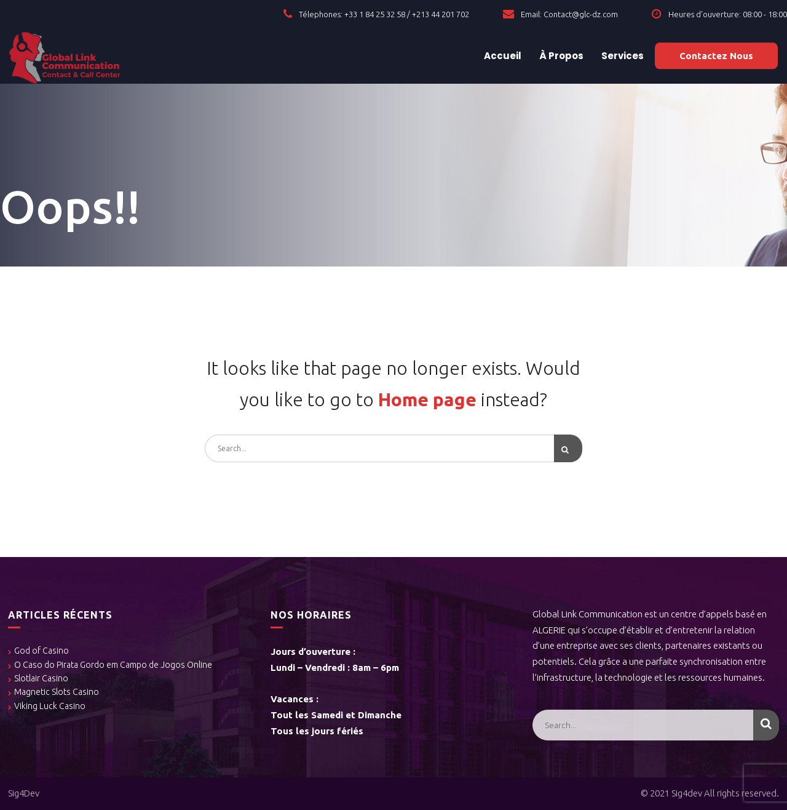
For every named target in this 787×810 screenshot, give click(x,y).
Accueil (501, 55)
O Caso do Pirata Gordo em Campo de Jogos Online (113, 665)
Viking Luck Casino (49, 706)
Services (621, 55)
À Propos (560, 55)
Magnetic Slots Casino (56, 692)
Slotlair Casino (41, 678)
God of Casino (41, 651)
